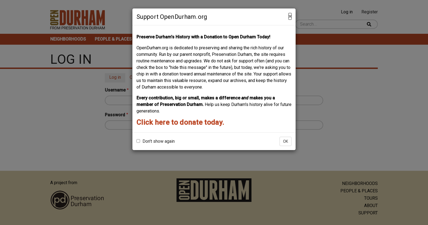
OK (285, 141)
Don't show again (155, 141)
